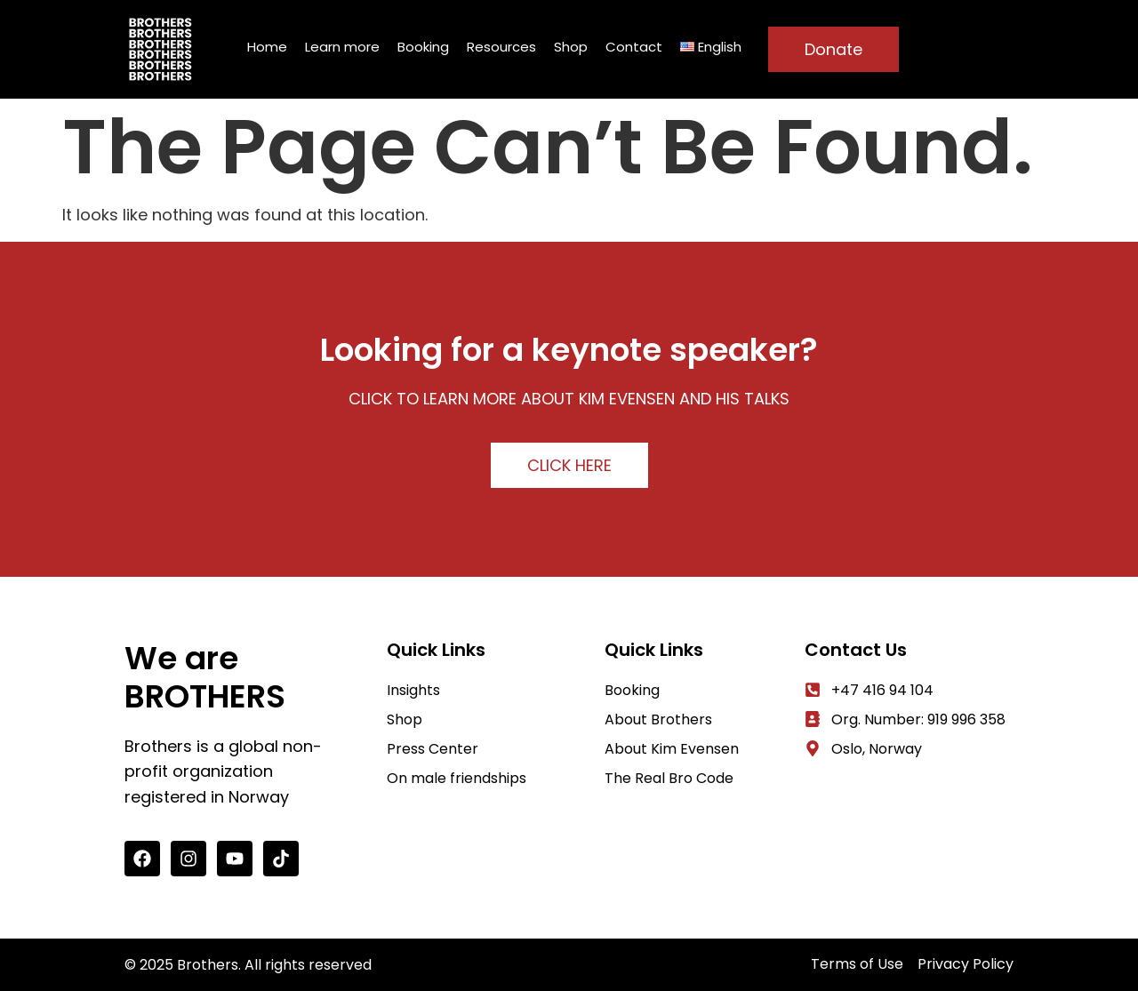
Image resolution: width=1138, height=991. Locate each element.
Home (267, 46)
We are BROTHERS (204, 677)
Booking (423, 46)
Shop (571, 46)
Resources (501, 46)
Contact (633, 46)
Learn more (342, 46)
